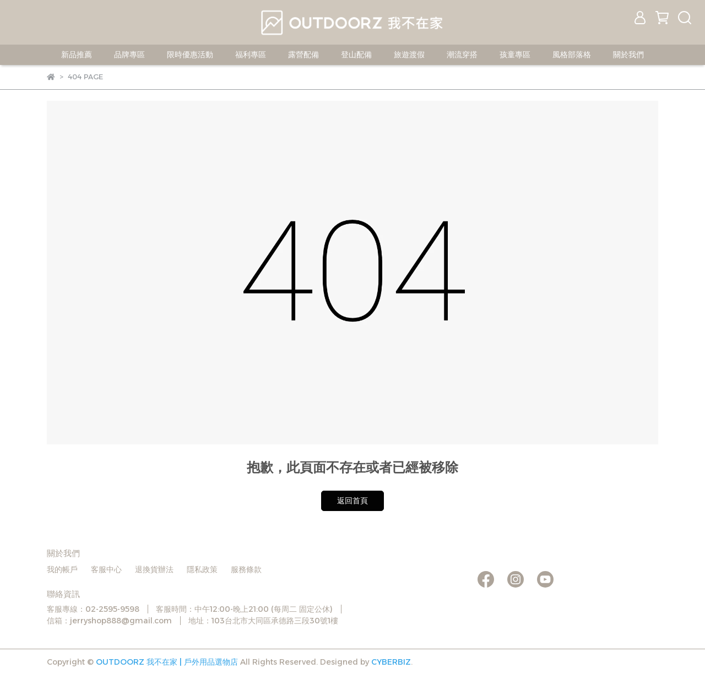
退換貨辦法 (154, 569)
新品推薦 (76, 54)
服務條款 (246, 569)
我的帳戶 (62, 569)
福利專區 (250, 54)
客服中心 (106, 569)
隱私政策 (202, 569)
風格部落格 (571, 54)
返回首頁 (352, 501)
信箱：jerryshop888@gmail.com (109, 621)
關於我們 (628, 54)
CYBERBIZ (391, 662)
